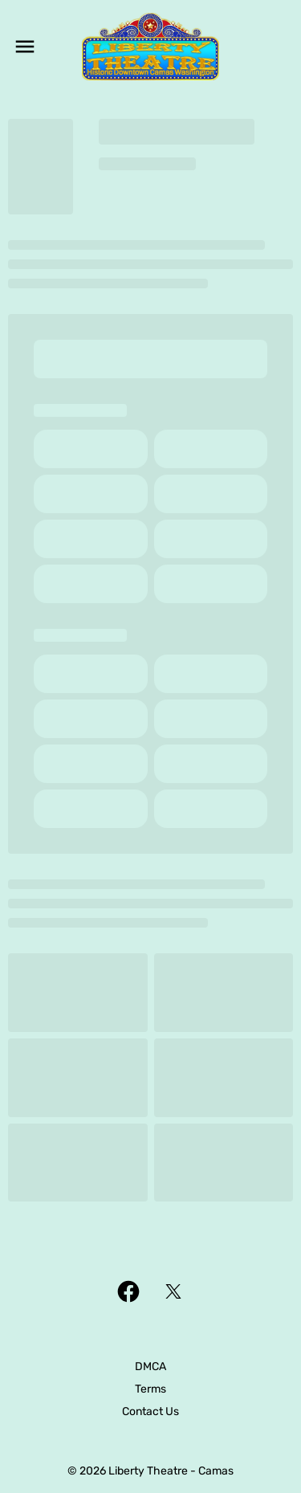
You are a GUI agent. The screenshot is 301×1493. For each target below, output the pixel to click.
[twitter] (173, 1291)
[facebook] (128, 1291)
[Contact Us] (150, 1412)
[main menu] (25, 47)
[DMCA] (150, 1367)
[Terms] (150, 1389)
